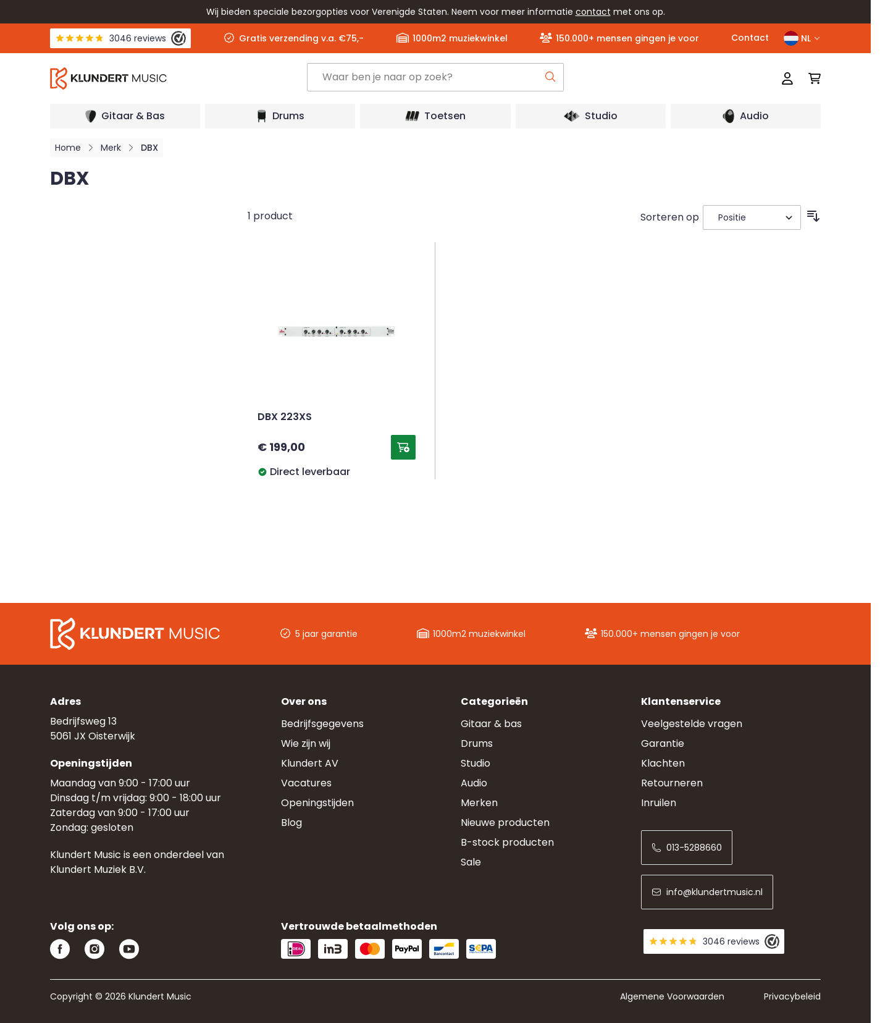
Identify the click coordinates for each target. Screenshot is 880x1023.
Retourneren (672, 783)
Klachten (663, 763)
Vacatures (306, 783)
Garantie (662, 743)
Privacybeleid (792, 996)
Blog (291, 822)
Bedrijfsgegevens (322, 724)
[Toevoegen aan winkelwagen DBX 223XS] (403, 447)
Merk (111, 147)
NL (802, 38)
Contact (750, 38)
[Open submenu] (125, 116)
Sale (471, 862)
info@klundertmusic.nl (707, 892)
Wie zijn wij (305, 743)
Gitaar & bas (491, 724)
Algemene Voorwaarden (672, 996)
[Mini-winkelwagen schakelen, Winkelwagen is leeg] (811, 78)
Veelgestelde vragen (691, 724)
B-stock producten (507, 842)
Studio (475, 763)
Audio (474, 783)
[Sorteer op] (752, 217)
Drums (477, 743)
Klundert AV (309, 763)
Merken (479, 803)
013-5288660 (687, 847)
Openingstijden (317, 803)
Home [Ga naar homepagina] (68, 147)
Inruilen (658, 803)
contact (593, 12)
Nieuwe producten (505, 822)
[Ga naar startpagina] (178, 78)
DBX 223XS (285, 417)
